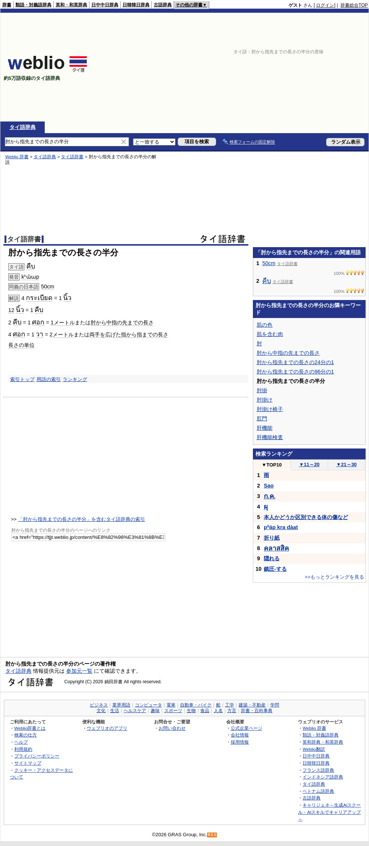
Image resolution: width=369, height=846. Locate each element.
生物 (191, 710)
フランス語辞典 (318, 770)
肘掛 (262, 390)
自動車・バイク (196, 705)
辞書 (6, 5)
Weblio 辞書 (17, 156)
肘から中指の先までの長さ (122, 323)
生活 (114, 710)
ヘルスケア (135, 710)
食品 (204, 710)
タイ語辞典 (22, 127)
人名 (218, 710)
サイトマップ (27, 762)
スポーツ (173, 710)
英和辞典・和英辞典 (322, 742)
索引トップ (22, 379)
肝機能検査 (270, 437)
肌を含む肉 (270, 334)
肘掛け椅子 (270, 409)
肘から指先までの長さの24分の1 (295, 362)
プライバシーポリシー (36, 755)
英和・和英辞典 (71, 5)
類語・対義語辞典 (33, 5)
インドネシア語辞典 (322, 776)
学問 (274, 705)
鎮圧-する (275, 569)
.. (269, 497)
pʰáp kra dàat (281, 527)
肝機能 (264, 428)
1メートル (63, 323)
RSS (212, 835)
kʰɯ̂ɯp (30, 277)
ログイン (325, 5)
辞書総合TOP (354, 5)
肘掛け (264, 400)
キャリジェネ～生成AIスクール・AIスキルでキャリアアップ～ (329, 811)
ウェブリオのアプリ (107, 728)
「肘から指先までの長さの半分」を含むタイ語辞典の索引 (81, 519)
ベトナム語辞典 (318, 791)
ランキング (75, 379)
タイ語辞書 (72, 156)
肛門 (262, 419)
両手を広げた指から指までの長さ (128, 335)
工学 (229, 705)
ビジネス (99, 705)
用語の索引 (48, 379)
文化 (101, 710)
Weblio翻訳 (313, 749)
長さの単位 (21, 345)
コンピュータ (148, 705)
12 (11, 310)
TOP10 (272, 465)
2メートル (62, 335)
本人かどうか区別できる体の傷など (306, 517)
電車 (170, 705)
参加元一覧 (79, 671)
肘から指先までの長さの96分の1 (295, 372)
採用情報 (240, 742)
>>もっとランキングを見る (334, 577)
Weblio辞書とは (29, 728)
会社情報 (240, 734)
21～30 (346, 464)
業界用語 (121, 705)
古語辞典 (163, 5)
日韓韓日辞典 (136, 5)
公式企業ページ (246, 728)
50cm (47, 287)
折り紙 (272, 538)
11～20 (309, 464)
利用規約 (23, 749)
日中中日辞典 (104, 5)
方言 (231, 710)
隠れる (272, 558)
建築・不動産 (252, 705)
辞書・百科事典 (256, 710)
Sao (269, 486)
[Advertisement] (299, 67)
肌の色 (264, 325)
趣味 (155, 710)
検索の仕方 (25, 734)
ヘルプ (21, 742)
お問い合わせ (172, 728)
